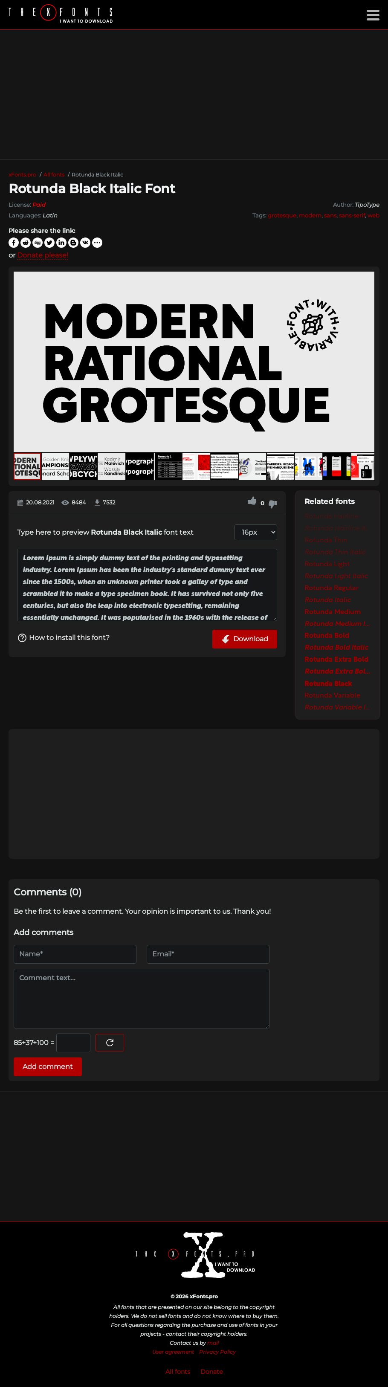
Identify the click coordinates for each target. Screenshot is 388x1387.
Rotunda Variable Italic (337, 707)
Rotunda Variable (332, 695)
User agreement (173, 1352)
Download (244, 639)
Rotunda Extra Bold (336, 660)
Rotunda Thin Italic (334, 552)
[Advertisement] (194, 94)
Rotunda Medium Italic (337, 624)
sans (330, 215)
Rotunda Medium (332, 612)
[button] (367, 362)
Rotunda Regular (331, 588)
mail (213, 1343)
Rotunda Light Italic (336, 576)
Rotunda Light (327, 564)
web (373, 215)
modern (310, 215)
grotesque (282, 215)
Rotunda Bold (326, 636)
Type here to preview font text (105, 532)
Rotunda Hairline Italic (337, 528)
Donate (211, 1371)
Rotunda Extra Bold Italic (337, 672)
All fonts (177, 1371)
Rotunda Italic (327, 600)
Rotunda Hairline (331, 516)
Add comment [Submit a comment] (48, 1067)
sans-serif (352, 215)
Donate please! (42, 255)
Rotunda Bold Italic (336, 648)
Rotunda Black (328, 683)
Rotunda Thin (325, 540)
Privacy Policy (217, 1352)
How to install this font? (63, 638)
